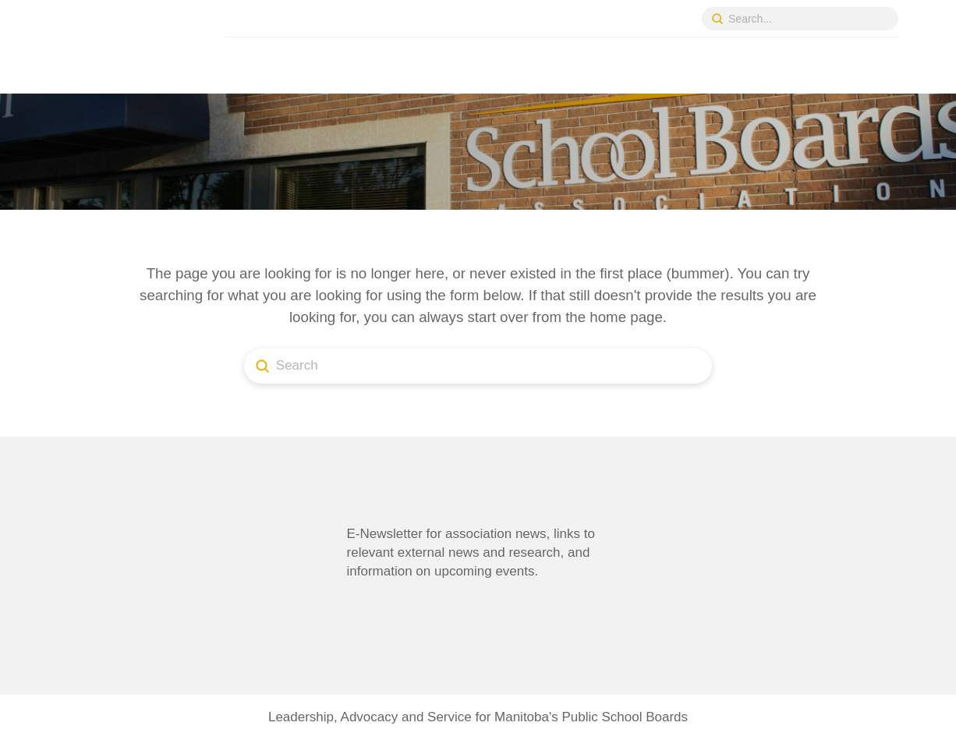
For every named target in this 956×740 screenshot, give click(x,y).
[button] (376, 605)
